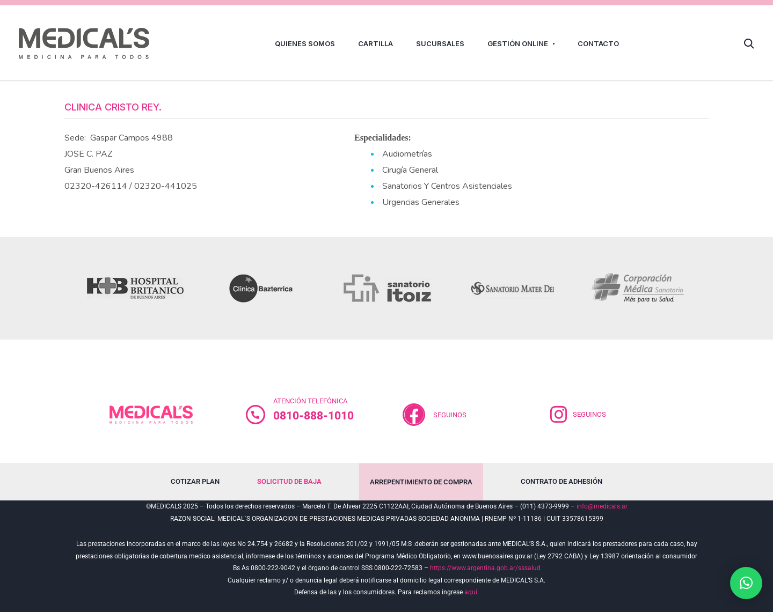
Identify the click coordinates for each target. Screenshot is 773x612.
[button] (746, 583)
